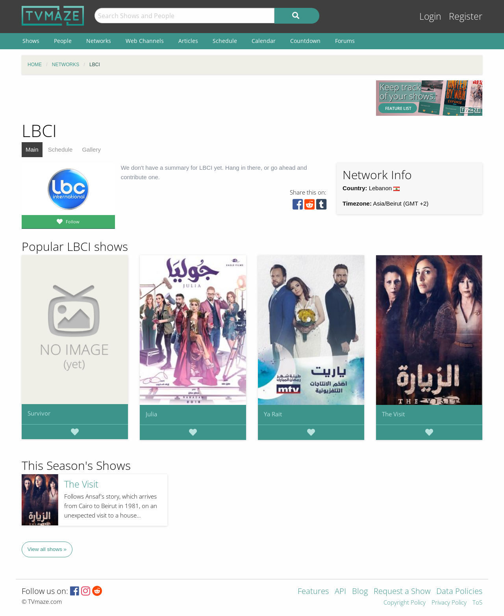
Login (430, 16)
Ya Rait (273, 414)
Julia (151, 414)
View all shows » (47, 549)
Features (313, 591)
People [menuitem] (63, 41)
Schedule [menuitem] (225, 41)
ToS (477, 602)
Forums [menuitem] (345, 41)
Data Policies (459, 591)
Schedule (60, 149)
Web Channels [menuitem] (145, 41)
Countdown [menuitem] (305, 41)
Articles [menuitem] (188, 41)
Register (465, 16)
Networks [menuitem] (98, 41)
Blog (360, 591)
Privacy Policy (449, 602)
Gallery (91, 149)
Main (32, 149)
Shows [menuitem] (30, 41)
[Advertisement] (193, 98)
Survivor (39, 413)
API (340, 591)
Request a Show (402, 591)
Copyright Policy (405, 602)
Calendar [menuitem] (264, 41)
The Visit (393, 414)
